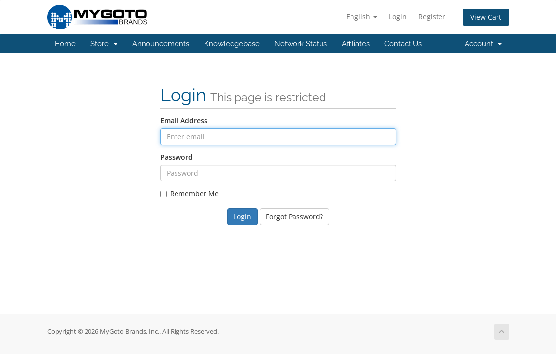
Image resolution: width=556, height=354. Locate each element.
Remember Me (189, 193)
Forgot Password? (294, 216)
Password (176, 157)
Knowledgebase (232, 43)
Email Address (183, 120)
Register (431, 16)
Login (398, 16)
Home (65, 43)
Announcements (160, 43)
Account (483, 43)
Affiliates (356, 43)
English (361, 16)
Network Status (300, 43)
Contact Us (403, 43)
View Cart (485, 17)
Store (103, 43)
